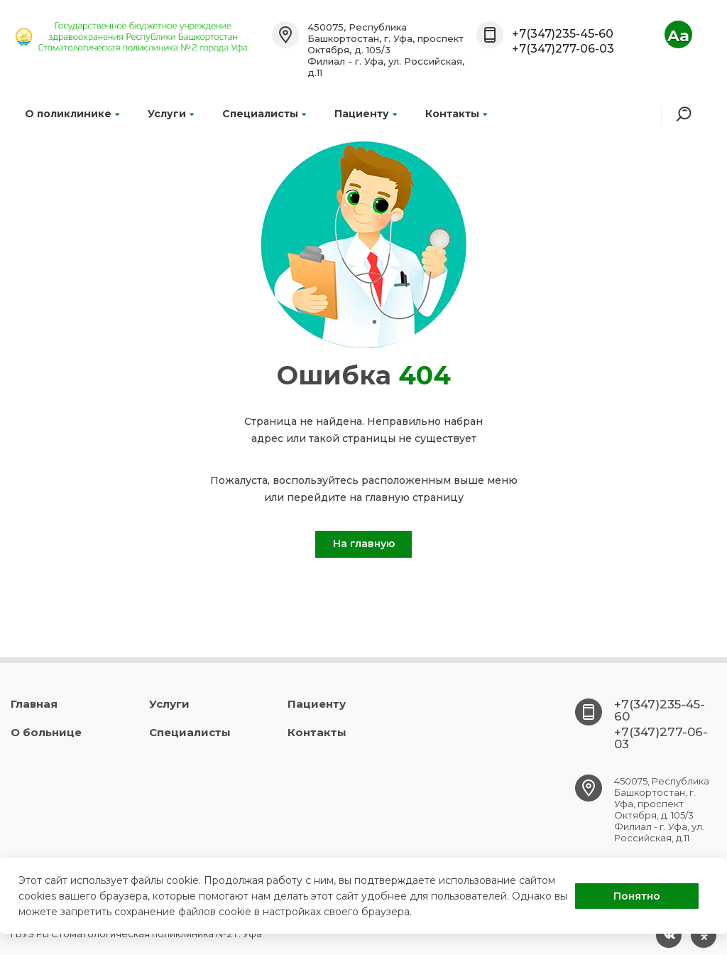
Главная (34, 704)
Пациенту (365, 113)
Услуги (171, 113)
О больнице (46, 732)
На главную (364, 543)
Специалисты (264, 113)
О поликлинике (72, 113)
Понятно (636, 896)
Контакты (456, 113)
